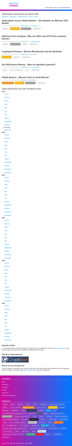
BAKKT (35, 404)
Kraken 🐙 (43, 419)
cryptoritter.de (32, 80)
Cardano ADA (32, 410)
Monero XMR (58, 422)
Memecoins (42, 422)
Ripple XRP (45, 425)
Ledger (5, 422)
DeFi (54, 410)
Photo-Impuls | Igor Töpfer (24, 443)
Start (3, 382)
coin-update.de (35, 67)
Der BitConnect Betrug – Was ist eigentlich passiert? (29, 64)
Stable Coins (25, 431)
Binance (5, 407)
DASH (48, 410)
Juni (5, 111)
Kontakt (4, 390)
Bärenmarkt (43, 404)
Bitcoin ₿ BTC (15, 28)
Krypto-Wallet (63, 419)
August (6, 118)
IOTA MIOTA (33, 419)
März (6, 101)
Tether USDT (30, 434)
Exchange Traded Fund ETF (22, 416)
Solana (17, 431)
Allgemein (5, 28)
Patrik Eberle (24, 26)
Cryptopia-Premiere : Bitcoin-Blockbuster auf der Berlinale (32, 51)
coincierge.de (34, 26)
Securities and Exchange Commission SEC (15, 428)
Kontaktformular (60, 348)
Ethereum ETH (26, 28)
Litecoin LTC (32, 422)
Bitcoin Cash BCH (8, 83)
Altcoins (5, 70)
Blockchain (16, 57)
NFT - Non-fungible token (10, 425)
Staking (24, 44)
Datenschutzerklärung (9, 395)
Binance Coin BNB (15, 407)
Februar (7, 97)
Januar (6, 94)
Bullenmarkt (15, 410)
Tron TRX (40, 434)
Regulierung (35, 425)
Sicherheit (63, 428)
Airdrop (13, 404)
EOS (39, 413)
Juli (5, 114)
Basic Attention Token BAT (57, 404)
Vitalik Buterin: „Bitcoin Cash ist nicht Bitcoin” (26, 77)
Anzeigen (5, 387)
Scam (27, 70)
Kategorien (5, 384)
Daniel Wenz (24, 41)
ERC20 (46, 413)
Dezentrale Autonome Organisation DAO (14, 413)
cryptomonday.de (35, 41)
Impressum (5, 393)
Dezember (7, 130)
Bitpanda (62, 407)
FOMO (34, 416)
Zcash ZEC (6, 437)
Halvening (49, 416)
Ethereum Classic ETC (57, 413)
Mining (50, 422)
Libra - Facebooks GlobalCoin (18, 422)
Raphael (23, 80)
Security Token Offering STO (38, 428)
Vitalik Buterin (37, 28)
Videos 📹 (48, 434)
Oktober (7, 125)
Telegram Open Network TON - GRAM (13, 434)
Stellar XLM (42, 431)
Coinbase (41, 410)
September (8, 121)
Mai (5, 107)
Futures (41, 416)
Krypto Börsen (53, 419)
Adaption (5, 404)
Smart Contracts (7, 431)
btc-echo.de (33, 54)
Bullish (23, 410)
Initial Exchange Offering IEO (11, 419)
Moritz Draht (24, 54)
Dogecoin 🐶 (32, 413)
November (7, 169)
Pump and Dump (24, 425)
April (5, 104)
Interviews (25, 419)
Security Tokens (53, 428)
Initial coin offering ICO (16, 70)
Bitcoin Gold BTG (41, 407)
